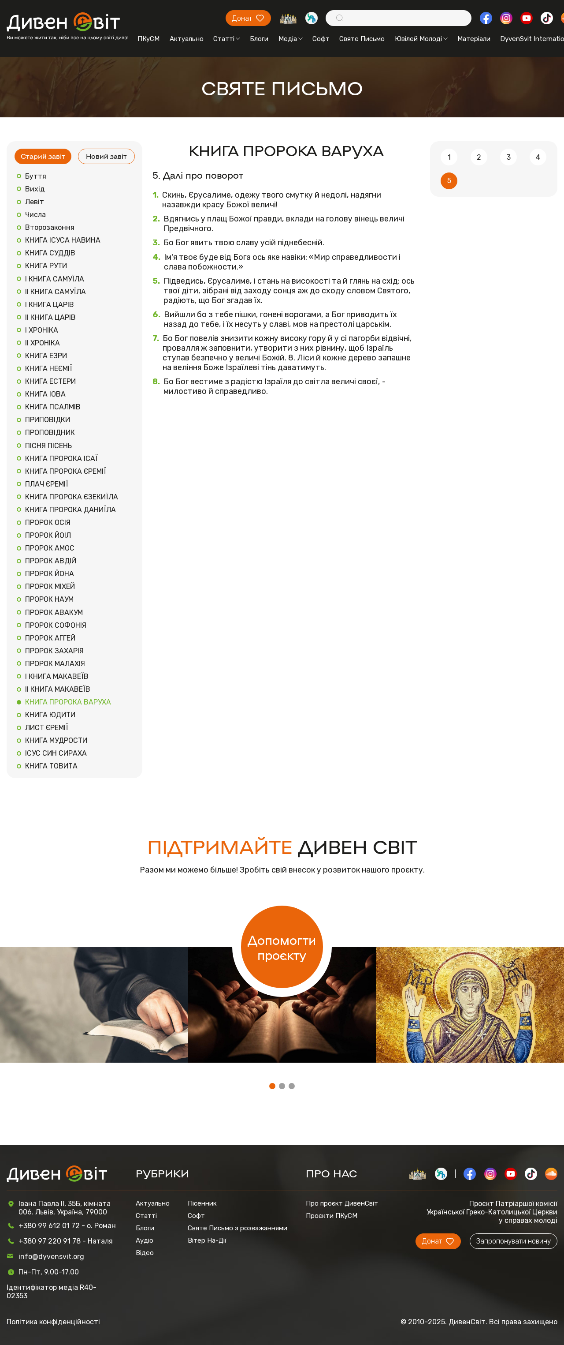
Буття (35, 176)
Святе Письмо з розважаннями (237, 1228)
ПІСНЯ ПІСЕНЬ (48, 446)
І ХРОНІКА (41, 330)
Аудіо (144, 1240)
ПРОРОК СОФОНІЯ (55, 625)
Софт (321, 39)
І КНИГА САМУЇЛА (54, 279)
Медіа (290, 39)
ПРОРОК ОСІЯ (47, 522)
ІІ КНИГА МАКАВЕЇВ (57, 689)
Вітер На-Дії (207, 1240)
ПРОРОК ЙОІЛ (48, 535)
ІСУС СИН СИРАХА (56, 753)
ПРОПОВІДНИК (50, 432)
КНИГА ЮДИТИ (50, 715)
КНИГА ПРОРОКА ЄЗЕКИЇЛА (71, 497)
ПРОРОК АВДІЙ (50, 561)
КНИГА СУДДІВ (50, 253)
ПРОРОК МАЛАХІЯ (55, 663)
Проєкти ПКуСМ (331, 1216)
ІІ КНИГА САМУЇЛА (55, 292)
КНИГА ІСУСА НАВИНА (62, 240)
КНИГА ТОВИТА (51, 766)
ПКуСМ (148, 39)
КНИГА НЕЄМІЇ (48, 368)
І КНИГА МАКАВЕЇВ (57, 676)
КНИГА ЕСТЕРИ (50, 381)
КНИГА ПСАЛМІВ (53, 407)
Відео (145, 1253)
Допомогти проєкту (282, 947)
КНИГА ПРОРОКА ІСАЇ (61, 458)
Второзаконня (49, 227)
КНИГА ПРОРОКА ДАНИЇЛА (70, 510)
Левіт (34, 202)
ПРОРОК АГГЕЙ (50, 638)
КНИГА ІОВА (45, 394)
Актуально (187, 39)
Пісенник (202, 1203)
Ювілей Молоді (421, 39)
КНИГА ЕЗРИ (46, 356)
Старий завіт (43, 156)
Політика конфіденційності (53, 1322)
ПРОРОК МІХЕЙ (50, 586)
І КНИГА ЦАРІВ (49, 304)
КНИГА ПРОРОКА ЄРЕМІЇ (65, 471)
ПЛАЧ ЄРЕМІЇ (46, 484)
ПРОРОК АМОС (49, 548)
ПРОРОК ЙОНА (49, 573)
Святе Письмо (362, 39)
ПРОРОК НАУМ (49, 599)
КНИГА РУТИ (46, 266)
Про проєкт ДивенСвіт (342, 1203)
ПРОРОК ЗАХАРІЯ (54, 651)
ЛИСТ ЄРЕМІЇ (46, 727)
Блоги (259, 39)
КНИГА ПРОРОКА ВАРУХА (68, 702)
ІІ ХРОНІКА (42, 343)
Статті (226, 39)
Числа (35, 214)
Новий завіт (106, 156)
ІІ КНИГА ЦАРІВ (50, 317)
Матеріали (473, 39)
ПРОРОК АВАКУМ (54, 612)
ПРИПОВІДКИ (47, 420)
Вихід (35, 189)
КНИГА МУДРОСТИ (56, 740)
